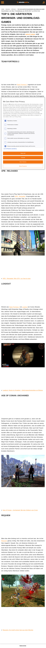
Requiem (4, 540)
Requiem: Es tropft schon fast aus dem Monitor (18, 630)
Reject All (23, 153)
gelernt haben (30, 34)
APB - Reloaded (20, 196)
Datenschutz (23, 645)
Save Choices (23, 161)
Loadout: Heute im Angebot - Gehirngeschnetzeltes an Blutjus (23, 390)
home (2, 9)
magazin (8, 9)
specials (13, 9)
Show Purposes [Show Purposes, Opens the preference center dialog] (23, 166)
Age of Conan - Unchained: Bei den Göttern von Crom (20, 510)
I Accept (23, 157)
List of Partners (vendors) (10, 148)
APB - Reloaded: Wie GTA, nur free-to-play (17, 278)
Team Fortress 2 (22, 84)
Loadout (24, 307)
